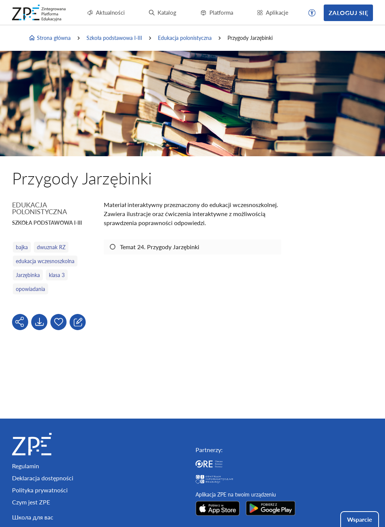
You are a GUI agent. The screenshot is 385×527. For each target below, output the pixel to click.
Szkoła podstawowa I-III (114, 38)
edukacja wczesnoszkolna (45, 261)
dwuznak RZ (51, 247)
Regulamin (25, 465)
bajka (22, 247)
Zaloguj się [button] (348, 12)
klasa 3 (57, 275)
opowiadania (30, 289)
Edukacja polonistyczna (185, 38)
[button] (312, 13)
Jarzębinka (28, 275)
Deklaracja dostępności (42, 477)
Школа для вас (32, 517)
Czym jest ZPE (31, 502)
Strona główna (50, 38)
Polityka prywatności (40, 489)
